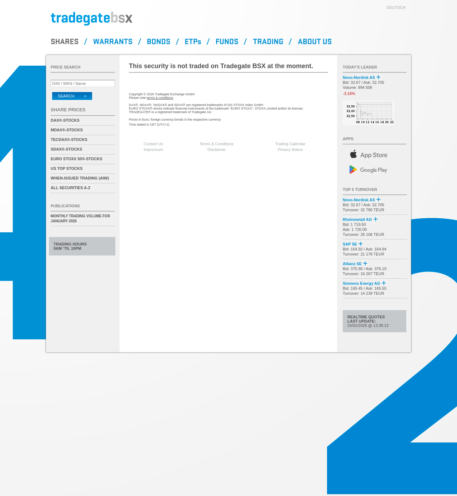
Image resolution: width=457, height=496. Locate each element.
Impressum (153, 149)
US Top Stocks (66, 168)
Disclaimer (216, 149)
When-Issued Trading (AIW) (80, 178)
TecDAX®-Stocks (69, 139)
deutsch (396, 7)
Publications (65, 206)
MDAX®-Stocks (67, 130)
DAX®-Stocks (65, 120)
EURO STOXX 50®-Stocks (76, 159)
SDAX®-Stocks (66, 149)
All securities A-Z (70, 188)
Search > (72, 96)
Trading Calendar (290, 144)
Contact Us (153, 144)
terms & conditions (160, 98)
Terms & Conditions (216, 144)
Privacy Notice (290, 149)
